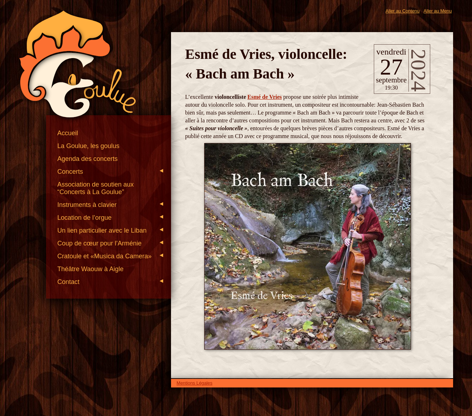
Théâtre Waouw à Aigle (90, 269)
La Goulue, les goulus (88, 145)
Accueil (67, 133)
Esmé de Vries (264, 97)
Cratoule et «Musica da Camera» (110, 256)
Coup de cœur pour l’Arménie (110, 243)
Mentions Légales (194, 383)
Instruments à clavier (110, 204)
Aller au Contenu (403, 11)
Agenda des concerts (87, 158)
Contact (110, 281)
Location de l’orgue (110, 217)
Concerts (110, 171)
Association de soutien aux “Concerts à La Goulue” (95, 188)
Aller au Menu (437, 11)
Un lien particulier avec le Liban (110, 230)
